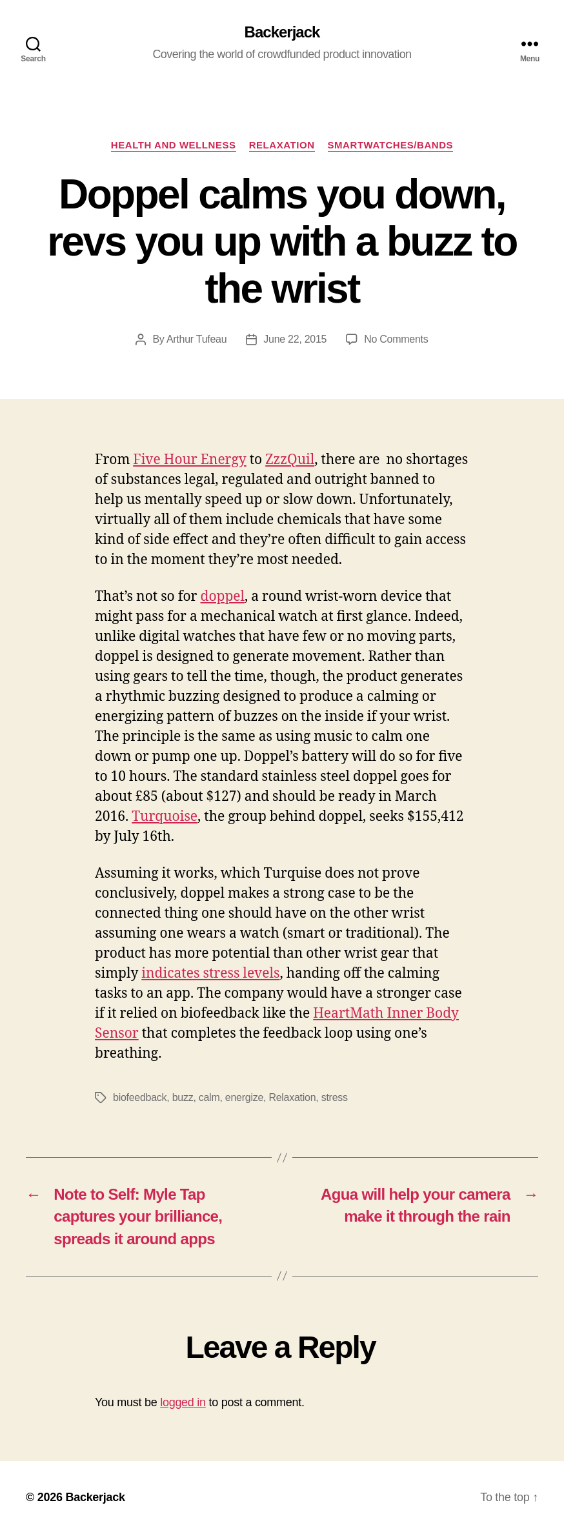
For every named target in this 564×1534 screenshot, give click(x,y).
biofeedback (139, 1097)
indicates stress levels (210, 973)
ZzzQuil (289, 460)
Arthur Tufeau (196, 339)
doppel (223, 596)
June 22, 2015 (295, 339)
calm (209, 1097)
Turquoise (164, 816)
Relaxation (282, 144)
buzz (183, 1097)
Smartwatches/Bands (391, 144)
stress (334, 1097)
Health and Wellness (173, 144)
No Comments (396, 339)
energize (244, 1097)
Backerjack (282, 32)
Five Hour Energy (189, 460)
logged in (183, 1402)
